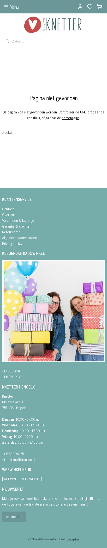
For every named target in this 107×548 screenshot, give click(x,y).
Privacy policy (12, 243)
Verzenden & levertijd (18, 220)
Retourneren (11, 232)
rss (77, 539)
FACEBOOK (12, 371)
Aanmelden (14, 516)
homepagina (70, 118)
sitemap (71, 539)
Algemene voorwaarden (19, 238)
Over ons (9, 215)
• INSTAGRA (10, 377)
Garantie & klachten (16, 226)
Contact (8, 209)
